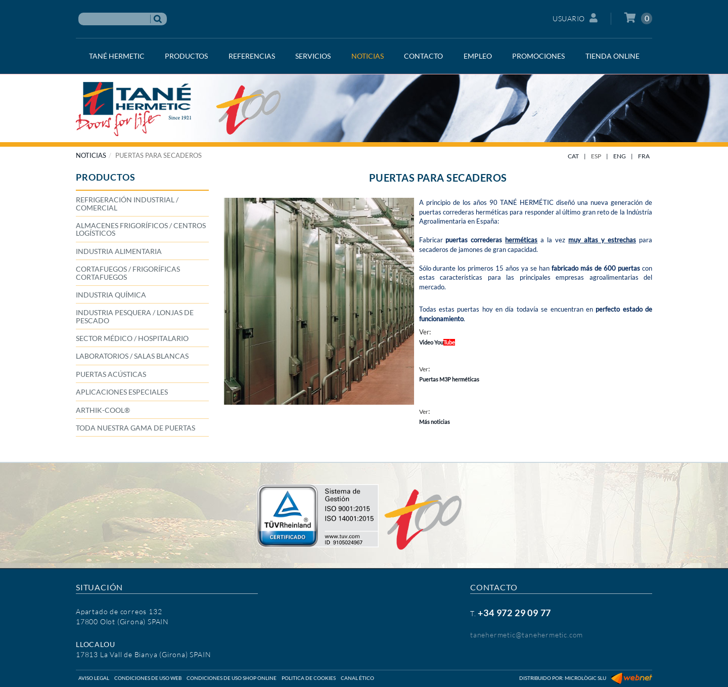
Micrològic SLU (585, 678)
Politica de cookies (309, 678)
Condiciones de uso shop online (232, 678)
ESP (596, 156)
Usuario (575, 18)
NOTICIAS (91, 155)
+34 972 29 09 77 (514, 612)
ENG (619, 156)
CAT (573, 156)
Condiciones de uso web (147, 678)
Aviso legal (93, 678)
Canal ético (357, 678)
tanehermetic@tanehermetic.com (526, 634)
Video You (437, 342)
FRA (644, 156)
